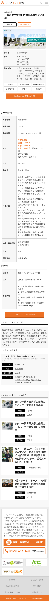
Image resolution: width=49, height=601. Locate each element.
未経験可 (18, 377)
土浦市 (23, 364)
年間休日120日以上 (22, 380)
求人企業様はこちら (12, 592)
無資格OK (18, 382)
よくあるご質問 (37, 580)
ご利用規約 (37, 586)
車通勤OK (27, 382)
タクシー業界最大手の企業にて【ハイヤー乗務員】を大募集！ (30, 426)
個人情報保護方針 (12, 586)
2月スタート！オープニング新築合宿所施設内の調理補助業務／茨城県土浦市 (31, 483)
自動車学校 (19, 369)
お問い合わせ (37, 592)
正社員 (17, 373)
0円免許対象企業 (29, 377)
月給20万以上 (36, 380)
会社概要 (12, 580)
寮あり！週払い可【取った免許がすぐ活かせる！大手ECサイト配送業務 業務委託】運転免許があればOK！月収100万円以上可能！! (30, 455)
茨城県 (17, 364)
